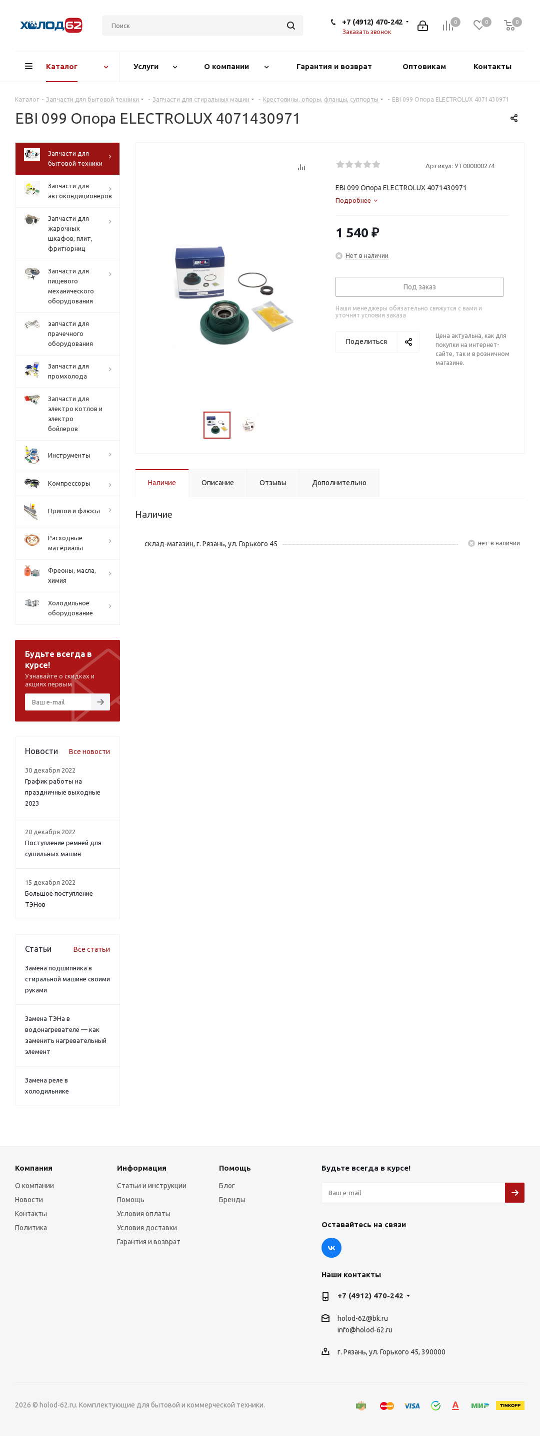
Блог (227, 1186)
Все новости (89, 752)
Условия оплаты (143, 1214)
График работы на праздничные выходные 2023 (62, 792)
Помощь (130, 1200)
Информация (141, 1168)
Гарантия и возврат (148, 1242)
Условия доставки (147, 1228)
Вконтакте (332, 1248)
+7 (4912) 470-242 (372, 22)
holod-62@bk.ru (363, 1318)
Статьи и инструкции (151, 1186)
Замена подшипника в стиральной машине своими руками (67, 978)
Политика (31, 1228)
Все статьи (92, 949)
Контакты (31, 1214)
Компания (33, 1168)
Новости (29, 1200)
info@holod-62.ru (365, 1330)
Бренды (232, 1200)
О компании (34, 1186)
